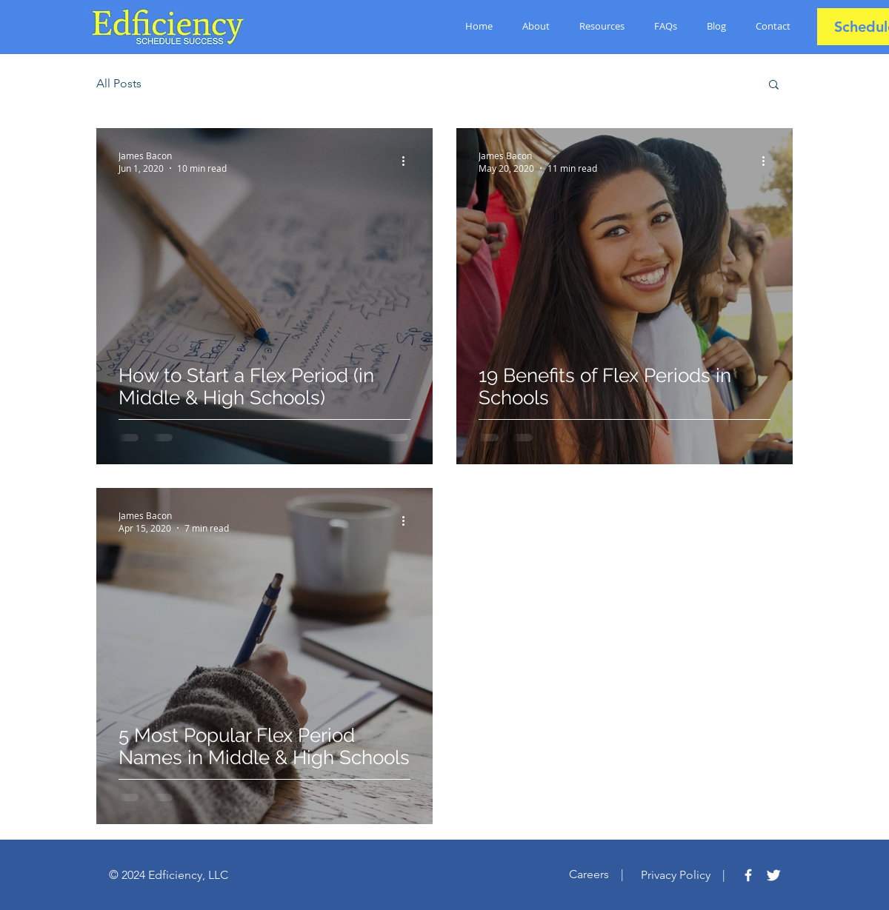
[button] (774, 85)
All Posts (118, 83)
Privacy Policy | (690, 875)
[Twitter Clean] (773, 875)
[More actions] (408, 161)
